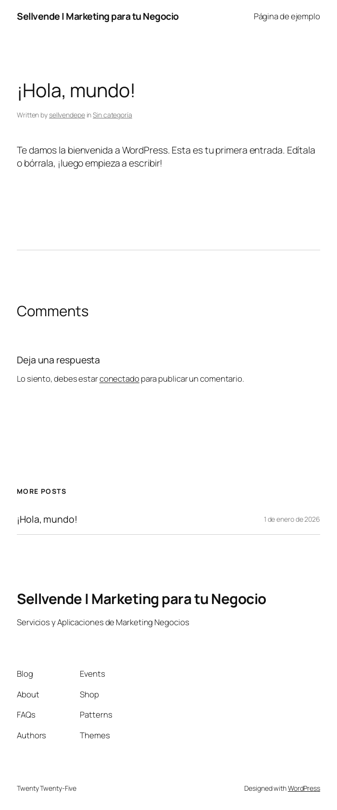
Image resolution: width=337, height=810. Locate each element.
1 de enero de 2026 (292, 519)
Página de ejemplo (287, 16)
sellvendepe (67, 114)
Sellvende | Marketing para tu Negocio (98, 16)
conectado (119, 378)
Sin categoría (112, 114)
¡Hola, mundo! (47, 519)
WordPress (304, 788)
